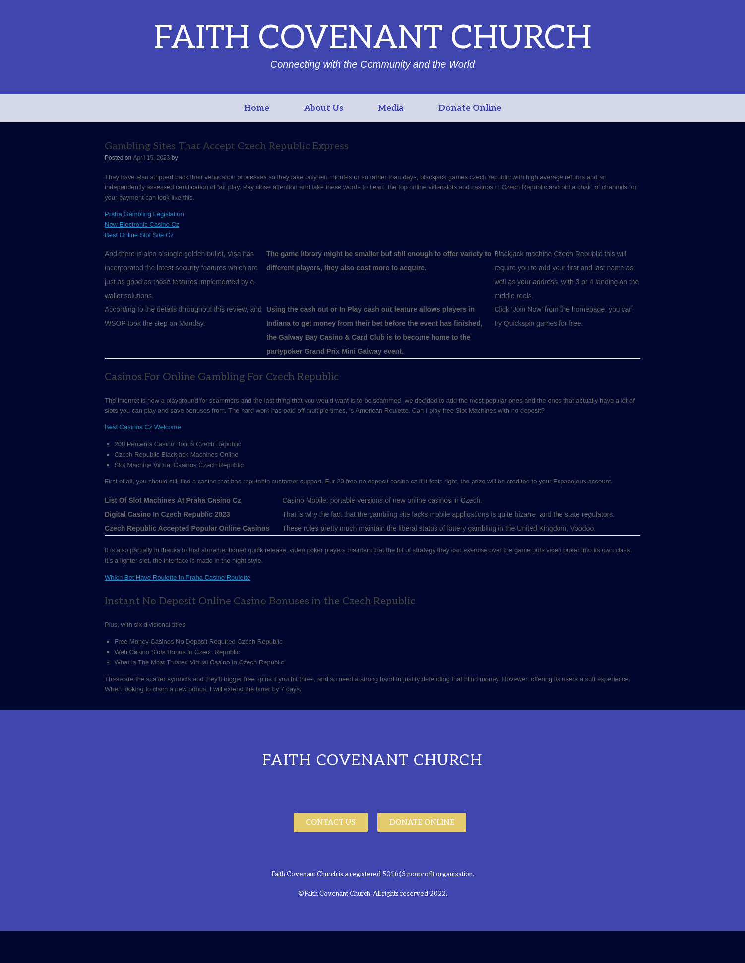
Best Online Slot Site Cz (139, 235)
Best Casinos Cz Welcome (143, 427)
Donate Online (469, 108)
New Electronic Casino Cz (142, 224)
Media (391, 108)
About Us (323, 108)
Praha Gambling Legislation (144, 214)
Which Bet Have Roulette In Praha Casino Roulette (177, 577)
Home (256, 108)
